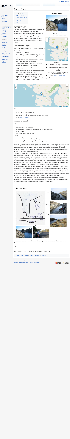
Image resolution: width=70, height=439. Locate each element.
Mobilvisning (36, 262)
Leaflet (59, 60)
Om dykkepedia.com (23, 262)
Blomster (31, 255)
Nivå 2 (26, 255)
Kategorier (17, 255)
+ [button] (47, 39)
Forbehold (31, 262)
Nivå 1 (22, 255)
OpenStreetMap (65, 60)
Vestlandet (37, 255)
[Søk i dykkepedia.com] (62, 5)
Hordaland (43, 255)
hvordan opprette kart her (59, 75)
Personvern (16, 262)
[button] (66, 39)
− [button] (47, 41)
